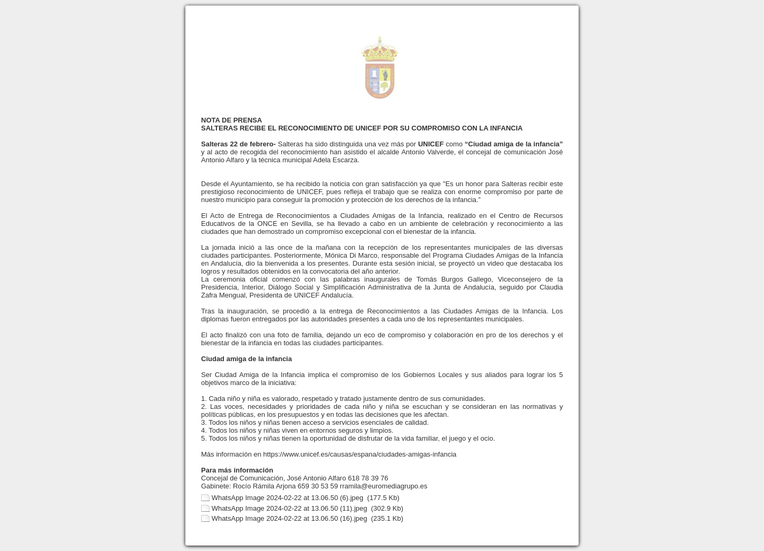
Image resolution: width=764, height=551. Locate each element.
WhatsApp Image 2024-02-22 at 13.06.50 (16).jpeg (289, 518)
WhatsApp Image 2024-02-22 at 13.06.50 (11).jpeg (289, 508)
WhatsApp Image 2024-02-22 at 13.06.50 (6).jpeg (287, 498)
